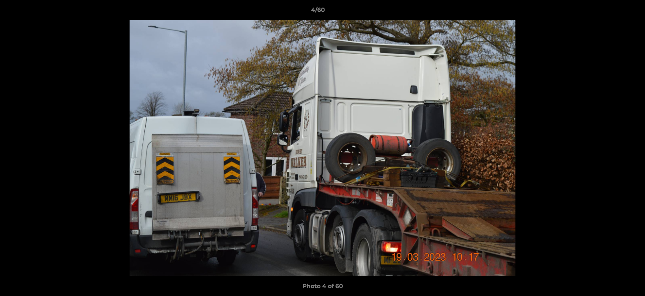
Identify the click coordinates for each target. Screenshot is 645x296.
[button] (610, 12)
